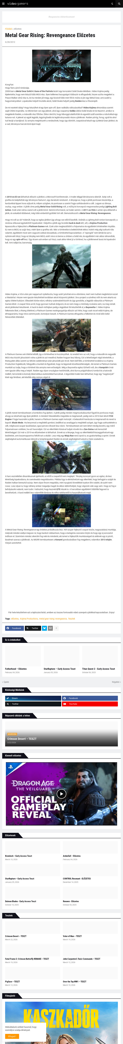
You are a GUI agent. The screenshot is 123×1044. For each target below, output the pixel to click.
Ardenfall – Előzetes (72, 856)
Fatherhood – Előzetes (16, 668)
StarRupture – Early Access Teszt (59, 668)
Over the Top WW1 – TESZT (74, 981)
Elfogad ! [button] (12, 1036)
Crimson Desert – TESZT (22, 739)
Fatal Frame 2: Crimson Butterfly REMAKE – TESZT (27, 959)
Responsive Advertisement (62, 17)
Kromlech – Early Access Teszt (18, 856)
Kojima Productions (29, 619)
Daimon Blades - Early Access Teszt (20, 901)
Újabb (6, 682)
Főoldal (8, 29)
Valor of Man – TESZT (72, 936)
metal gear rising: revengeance (53, 619)
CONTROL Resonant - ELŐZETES (77, 878)
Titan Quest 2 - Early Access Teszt (98, 668)
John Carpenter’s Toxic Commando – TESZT (81, 959)
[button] (3, 4)
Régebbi (115, 682)
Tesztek (71, 619)
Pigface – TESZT (12, 981)
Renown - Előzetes (71, 901)
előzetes (17, 29)
